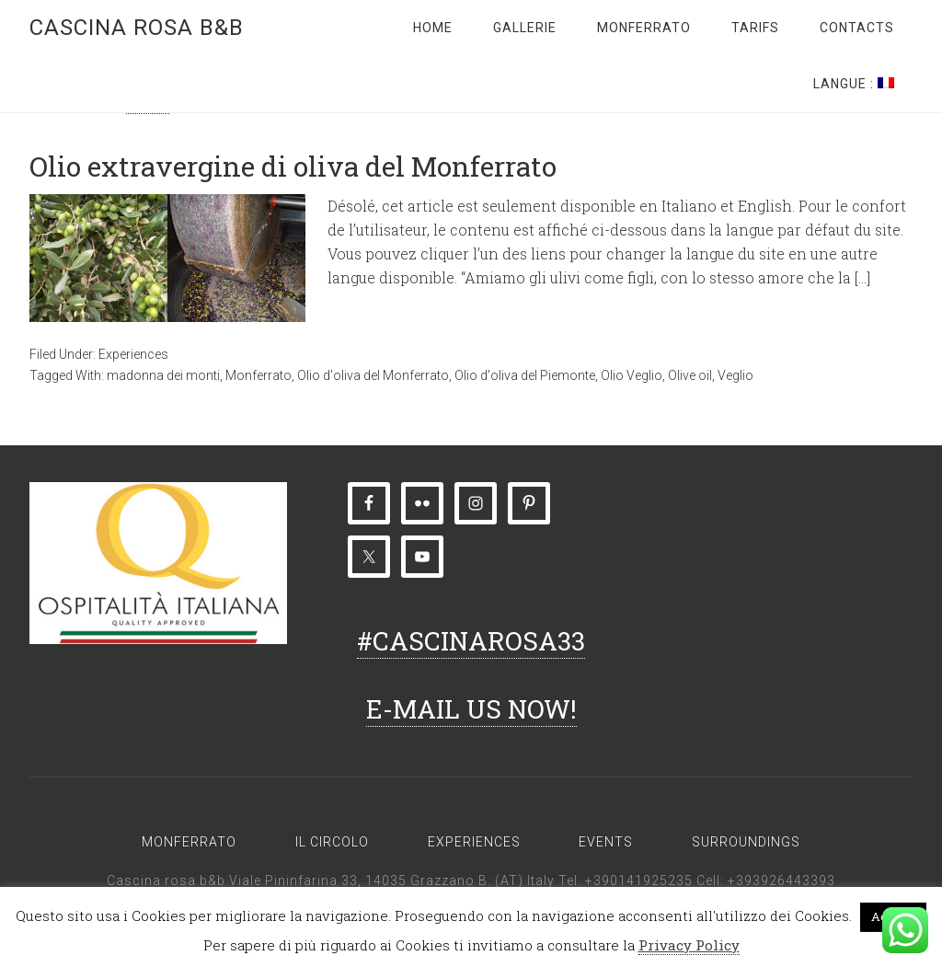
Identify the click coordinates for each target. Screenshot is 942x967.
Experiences (133, 354)
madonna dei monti (163, 375)
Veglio (735, 375)
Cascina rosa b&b (136, 27)
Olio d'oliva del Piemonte (524, 375)
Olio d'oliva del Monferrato (373, 375)
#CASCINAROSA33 (471, 641)
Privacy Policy (689, 945)
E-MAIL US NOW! (471, 709)
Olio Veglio (631, 375)
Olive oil (690, 375)
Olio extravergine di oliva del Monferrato (293, 166)
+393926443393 (781, 880)
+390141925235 (639, 880)
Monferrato (258, 375)
